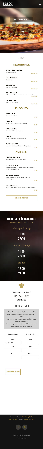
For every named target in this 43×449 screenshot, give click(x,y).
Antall (12, 354)
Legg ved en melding (30, 361)
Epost (30, 346)
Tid (13, 346)
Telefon (30, 354)
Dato (12, 339)
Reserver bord (21, 19)
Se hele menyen (21, 198)
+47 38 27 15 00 (29, 419)
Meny (21, 31)
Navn (30, 339)
